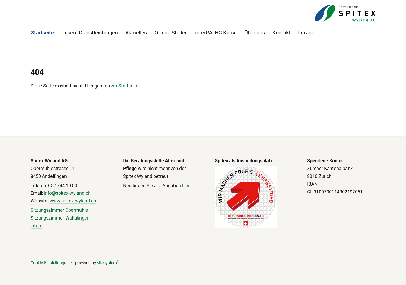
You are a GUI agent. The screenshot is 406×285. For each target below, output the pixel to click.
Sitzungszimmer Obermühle (59, 210)
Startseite (42, 33)
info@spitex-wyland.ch (67, 193)
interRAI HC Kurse (216, 33)
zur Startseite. (125, 86)
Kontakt (281, 33)
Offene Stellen (171, 33)
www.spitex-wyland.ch (72, 200)
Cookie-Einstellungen (50, 262)
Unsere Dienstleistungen (89, 33)
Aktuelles (136, 33)
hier (186, 185)
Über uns (254, 33)
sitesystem (108, 262)
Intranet (307, 33)
